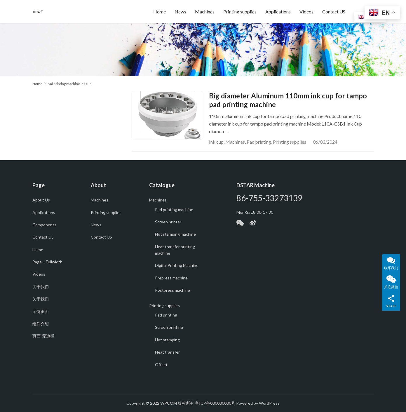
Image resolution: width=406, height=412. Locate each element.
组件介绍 (40, 323)
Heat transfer (167, 352)
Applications (278, 11)
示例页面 (40, 311)
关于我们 (40, 286)
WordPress (269, 403)
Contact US (333, 11)
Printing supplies (240, 11)
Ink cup (216, 142)
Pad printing (259, 142)
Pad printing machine (174, 209)
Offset (161, 364)
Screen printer (168, 221)
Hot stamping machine (175, 234)
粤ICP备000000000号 (215, 403)
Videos (306, 11)
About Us (41, 199)
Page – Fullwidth (47, 261)
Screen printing (169, 327)
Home (159, 11)
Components (44, 224)
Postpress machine (172, 290)
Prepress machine (171, 277)
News (180, 11)
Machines (205, 11)
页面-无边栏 (43, 335)
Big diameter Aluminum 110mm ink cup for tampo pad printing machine (288, 100)
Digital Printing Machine (176, 265)
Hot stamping (167, 339)
